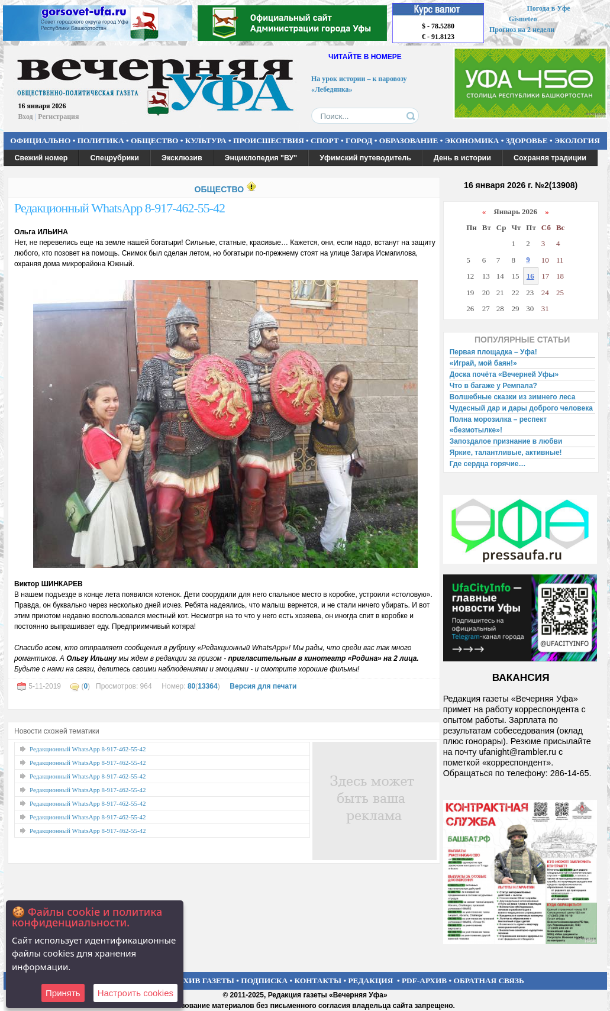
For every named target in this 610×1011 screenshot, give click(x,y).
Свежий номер (41, 158)
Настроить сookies (135, 993)
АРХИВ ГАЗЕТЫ (203, 980)
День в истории (462, 158)
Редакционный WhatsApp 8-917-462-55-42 (119, 208)
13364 (207, 686)
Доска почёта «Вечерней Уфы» (504, 374)
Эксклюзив (182, 158)
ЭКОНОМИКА (472, 140)
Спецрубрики (114, 158)
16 (530, 276)
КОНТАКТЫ (318, 980)
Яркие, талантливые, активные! (506, 452)
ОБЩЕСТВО (154, 140)
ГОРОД (359, 140)
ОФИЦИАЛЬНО (40, 140)
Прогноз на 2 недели (521, 29)
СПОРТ (325, 140)
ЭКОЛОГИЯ (577, 140)
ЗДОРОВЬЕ (527, 140)
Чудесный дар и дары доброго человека (521, 408)
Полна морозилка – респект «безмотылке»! (498, 424)
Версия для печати (263, 686)
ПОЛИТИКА (101, 140)
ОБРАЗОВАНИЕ (408, 140)
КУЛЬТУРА (206, 140)
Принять (63, 993)
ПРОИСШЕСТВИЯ (268, 140)
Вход (25, 116)
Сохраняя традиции (550, 158)
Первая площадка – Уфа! (493, 352)
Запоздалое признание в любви (506, 441)
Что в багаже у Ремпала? (493, 386)
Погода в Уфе (548, 8)
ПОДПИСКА (264, 980)
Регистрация (58, 116)
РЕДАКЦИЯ (370, 980)
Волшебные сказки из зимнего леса (513, 397)
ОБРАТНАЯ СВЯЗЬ (489, 980)
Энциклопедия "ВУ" (261, 158)
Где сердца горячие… (488, 464)
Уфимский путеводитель (365, 158)
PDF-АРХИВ (424, 980)
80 (191, 686)
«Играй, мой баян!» (483, 363)
